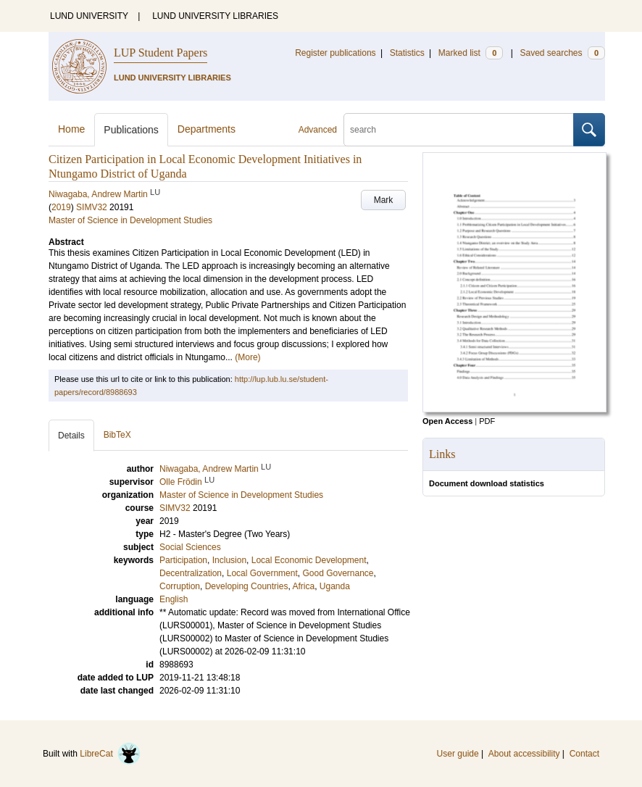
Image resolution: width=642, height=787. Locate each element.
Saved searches (562, 53)
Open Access (447, 421)
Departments (206, 129)
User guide (458, 754)
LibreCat (110, 753)
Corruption (179, 586)
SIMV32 (91, 207)
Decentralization (190, 573)
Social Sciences (190, 547)
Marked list (470, 53)
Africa (303, 586)
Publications (131, 130)
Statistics (407, 53)
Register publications (335, 53)
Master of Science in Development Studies (130, 220)
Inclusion (229, 560)
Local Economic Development (309, 560)
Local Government (262, 573)
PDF (487, 421)
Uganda (335, 586)
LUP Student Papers (160, 52)
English (173, 599)
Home (71, 129)
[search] (458, 129)
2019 (61, 207)
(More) (247, 357)
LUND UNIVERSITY (89, 16)
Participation (183, 560)
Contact (584, 754)
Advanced (318, 130)
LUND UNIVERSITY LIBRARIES (215, 16)
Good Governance (337, 573)
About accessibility (524, 754)
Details (71, 435)
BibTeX (117, 435)
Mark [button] (383, 200)
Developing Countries (246, 586)
